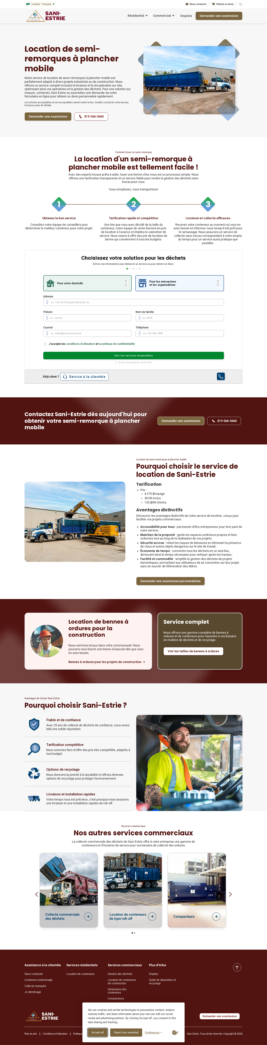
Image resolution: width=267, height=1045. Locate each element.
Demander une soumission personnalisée (170, 581)
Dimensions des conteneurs (117, 991)
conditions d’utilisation (81, 343)
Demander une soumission (219, 16)
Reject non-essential (126, 1032)
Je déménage (33, 992)
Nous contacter (34, 974)
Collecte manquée (35, 986)
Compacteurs (116, 998)
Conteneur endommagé (38, 980)
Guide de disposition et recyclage (162, 981)
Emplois (186, 16)
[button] (40, 4)
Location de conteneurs (80, 974)
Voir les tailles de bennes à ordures (193, 651)
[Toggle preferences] (153, 1032)
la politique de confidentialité (117, 343)
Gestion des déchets (120, 974)
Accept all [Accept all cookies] (98, 1032)
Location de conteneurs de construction (122, 981)
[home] (46, 16)
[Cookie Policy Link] (175, 1032)
